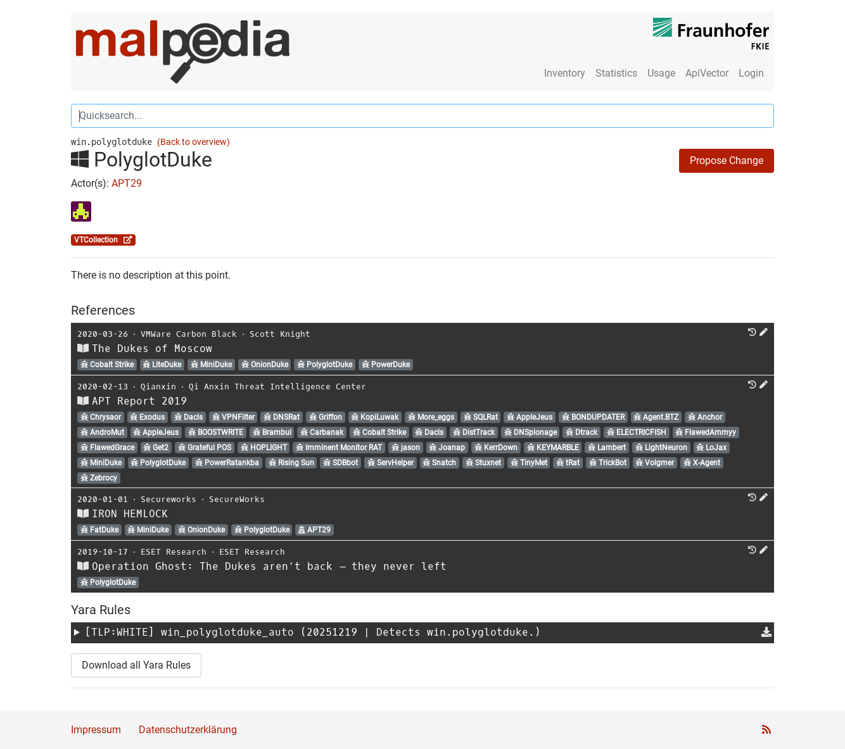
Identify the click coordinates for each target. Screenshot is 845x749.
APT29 (126, 183)
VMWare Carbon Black (189, 334)
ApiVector (706, 73)
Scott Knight (280, 334)
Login (751, 73)
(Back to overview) (193, 142)
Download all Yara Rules (136, 665)
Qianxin (158, 386)
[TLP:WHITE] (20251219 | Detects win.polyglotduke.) (313, 632)
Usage (661, 73)
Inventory (564, 73)
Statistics (616, 73)
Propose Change (726, 160)
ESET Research (173, 551)
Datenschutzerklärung (188, 730)
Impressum (96, 730)
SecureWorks (237, 499)
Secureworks (168, 499)
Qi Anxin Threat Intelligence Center (277, 386)
